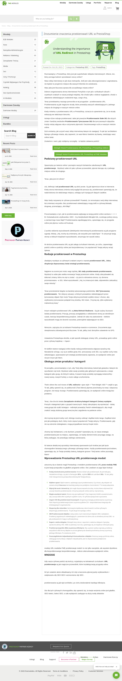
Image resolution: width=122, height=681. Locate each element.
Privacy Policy (78, 671)
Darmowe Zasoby (76, 3)
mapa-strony (87, 659)
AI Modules (20, 98)
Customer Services (95, 671)
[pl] (111, 8)
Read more (33, 156)
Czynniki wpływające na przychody (20, 82)
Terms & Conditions (60, 671)
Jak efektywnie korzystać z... (21, 162)
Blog (117, 3)
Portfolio (97, 3)
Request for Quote (61, 646)
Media (20, 66)
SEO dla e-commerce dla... (20, 149)
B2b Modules (20, 39)
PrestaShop (100, 67)
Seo (20, 71)
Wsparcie (108, 3)
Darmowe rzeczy (110, 657)
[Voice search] (77, 18)
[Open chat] (116, 675)
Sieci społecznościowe (20, 92)
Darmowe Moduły (20, 110)
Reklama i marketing (20, 55)
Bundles (7, 123)
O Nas (95, 657)
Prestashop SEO (82, 67)
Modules (84, 657)
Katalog (20, 87)
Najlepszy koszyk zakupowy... (21, 175)
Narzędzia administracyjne (20, 50)
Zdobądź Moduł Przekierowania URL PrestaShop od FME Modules (81, 154)
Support (52, 659)
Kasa (20, 44)
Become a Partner (68, 659)
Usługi (88, 3)
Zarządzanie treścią (20, 60)
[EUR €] (103, 8)
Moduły (63, 3)
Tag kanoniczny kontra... (19, 188)
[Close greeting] (116, 666)
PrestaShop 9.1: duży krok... (20, 201)
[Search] (51, 18)
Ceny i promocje (20, 76)
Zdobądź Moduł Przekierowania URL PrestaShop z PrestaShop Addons (81, 148)
